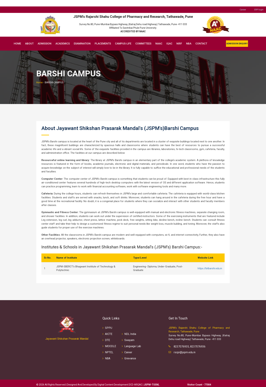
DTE (107, 333)
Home (17, 37)
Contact (201, 37)
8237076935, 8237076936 (189, 340)
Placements (103, 37)
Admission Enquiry (237, 37)
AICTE (108, 327)
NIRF (179, 37)
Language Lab (132, 339)
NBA (188, 37)
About (29, 37)
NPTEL (109, 345)
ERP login (258, 3)
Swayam (129, 333)
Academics (62, 37)
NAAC (158, 37)
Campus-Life (123, 37)
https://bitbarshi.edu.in (210, 261)
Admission (44, 37)
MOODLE (110, 339)
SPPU (108, 321)
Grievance (130, 352)
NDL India (130, 327)
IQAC (169, 37)
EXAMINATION (82, 37)
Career (243, 3)
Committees (143, 37)
